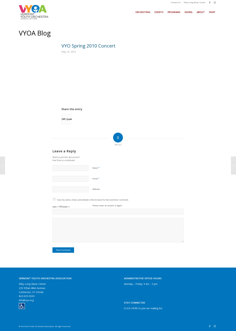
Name (96, 167)
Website (96, 189)
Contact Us (175, 2)
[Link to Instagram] (214, 2)
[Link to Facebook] (209, 2)
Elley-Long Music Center (195, 2)
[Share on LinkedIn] (68, 119)
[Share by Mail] (71, 119)
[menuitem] (175, 2)
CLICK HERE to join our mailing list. (143, 308)
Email (96, 178)
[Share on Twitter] (64, 119)
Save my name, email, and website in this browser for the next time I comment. (93, 200)
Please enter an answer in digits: (107, 205)
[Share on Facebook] (62, 119)
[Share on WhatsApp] (66, 119)
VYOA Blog (35, 32)
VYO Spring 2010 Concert (88, 46)
